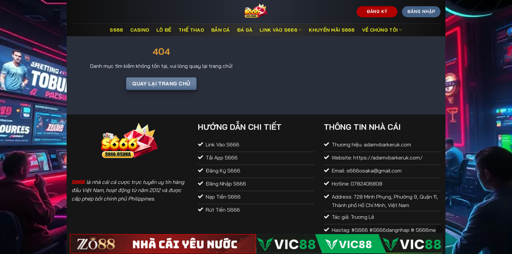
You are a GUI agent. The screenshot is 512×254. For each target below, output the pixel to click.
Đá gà (244, 30)
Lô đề (163, 30)
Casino (139, 30)
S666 (116, 30)
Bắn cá (220, 30)
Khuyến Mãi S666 (332, 30)
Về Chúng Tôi (382, 30)
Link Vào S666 (281, 30)
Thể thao (191, 30)
